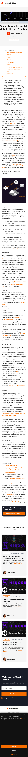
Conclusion (10, 73)
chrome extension (9, 319)
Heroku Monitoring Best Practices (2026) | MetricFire (13, 557)
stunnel (16, 396)
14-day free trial (9, 494)
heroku (6, 596)
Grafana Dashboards (13, 502)
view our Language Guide (17, 478)
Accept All (13, 746)
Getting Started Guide (11, 465)
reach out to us (13, 483)
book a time (13, 123)
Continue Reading (17, 563)
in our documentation (19, 249)
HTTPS (9, 59)
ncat (17, 371)
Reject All (14, 750)
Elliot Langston (11, 572)
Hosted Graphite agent (11, 472)
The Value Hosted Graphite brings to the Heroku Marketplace (12, 644)
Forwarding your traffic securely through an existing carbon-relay (15, 69)
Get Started (14, 694)
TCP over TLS (10, 62)
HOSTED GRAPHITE (14, 39)
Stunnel (9, 64)
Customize (14, 754)
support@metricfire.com (13, 712)
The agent (9, 57)
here (13, 155)
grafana (7, 553)
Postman (16, 317)
